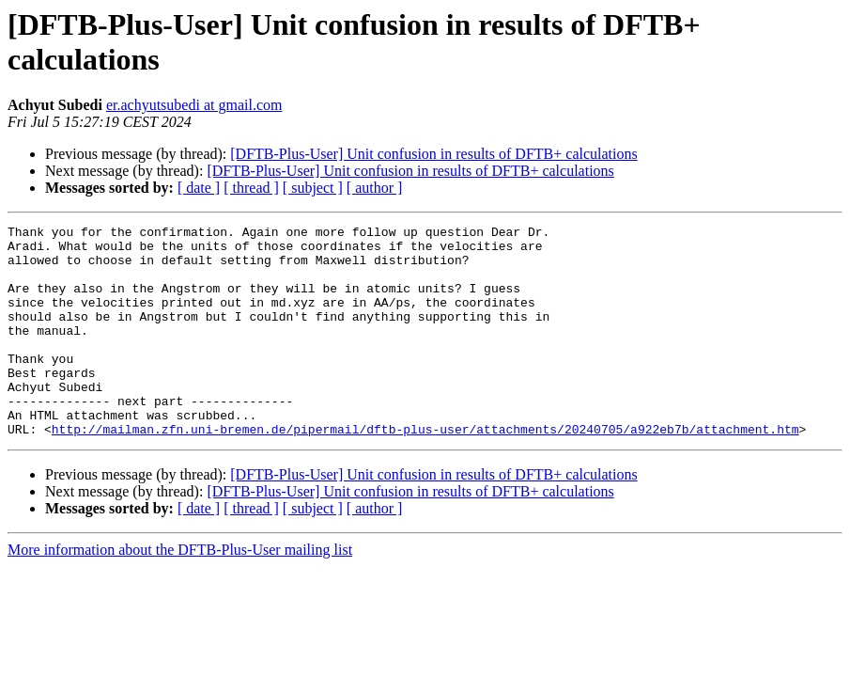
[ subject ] (313, 188)
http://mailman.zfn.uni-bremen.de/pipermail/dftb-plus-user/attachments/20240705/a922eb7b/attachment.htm (425, 471)
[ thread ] (251, 188)
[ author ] (375, 188)
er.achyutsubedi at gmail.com (194, 105)
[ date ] (199, 188)
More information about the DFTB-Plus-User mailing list (180, 592)
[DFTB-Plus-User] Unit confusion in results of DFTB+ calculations (433, 154)
